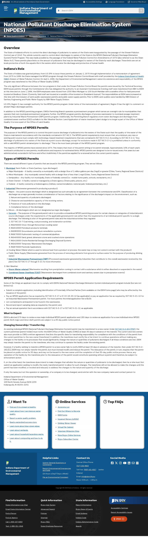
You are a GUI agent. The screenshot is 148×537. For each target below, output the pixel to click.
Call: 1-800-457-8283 (14, 523)
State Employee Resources (52, 527)
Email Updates (81, 514)
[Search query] (130, 8)
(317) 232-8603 (82, 467)
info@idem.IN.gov (88, 477)
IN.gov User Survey (48, 506)
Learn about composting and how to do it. (26, 441)
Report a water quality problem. (23, 415)
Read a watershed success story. (24, 419)
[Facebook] (112, 464)
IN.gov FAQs (45, 523)
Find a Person (11, 514)
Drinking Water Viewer (67, 420)
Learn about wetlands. (19, 427)
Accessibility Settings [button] (119, 509)
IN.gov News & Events (84, 510)
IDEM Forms (63, 411)
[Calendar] (137, 464)
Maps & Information (83, 506)
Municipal (10, 164)
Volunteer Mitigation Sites (69, 428)
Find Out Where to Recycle (69, 407)
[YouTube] (124, 464)
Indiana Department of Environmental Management (54, 8)
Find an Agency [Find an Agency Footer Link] (12, 519)
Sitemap (44, 519)
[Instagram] (120, 464)
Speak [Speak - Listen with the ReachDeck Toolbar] (118, 520)
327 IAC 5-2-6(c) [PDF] (125, 325)
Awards (79, 527)
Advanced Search (48, 510)
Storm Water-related (18, 265)
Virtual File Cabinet (66, 424)
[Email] (133, 464)
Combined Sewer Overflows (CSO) (24, 268)
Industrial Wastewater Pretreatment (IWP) (28, 255)
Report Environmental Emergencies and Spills (57, 470)
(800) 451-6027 (90, 471)
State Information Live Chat (17, 506)
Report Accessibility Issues (121, 513)
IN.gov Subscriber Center (68, 437)
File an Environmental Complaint (55, 478)
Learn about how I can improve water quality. (26, 409)
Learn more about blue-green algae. (25, 423)
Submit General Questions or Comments (54, 465)
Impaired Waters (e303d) (68, 416)
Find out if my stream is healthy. (23, 403)
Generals (12, 209)
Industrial (10, 184)
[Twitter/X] (116, 464)
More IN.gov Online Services (69, 432)
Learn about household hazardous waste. (25, 433)
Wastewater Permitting (37, 32)
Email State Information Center (18, 510)
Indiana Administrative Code (87, 523)
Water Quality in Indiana (16, 32)
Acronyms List (64, 403)
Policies (44, 514)
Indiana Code (81, 519)
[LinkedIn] (129, 464)
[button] (92, 2)
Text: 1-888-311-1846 (14, 527)
